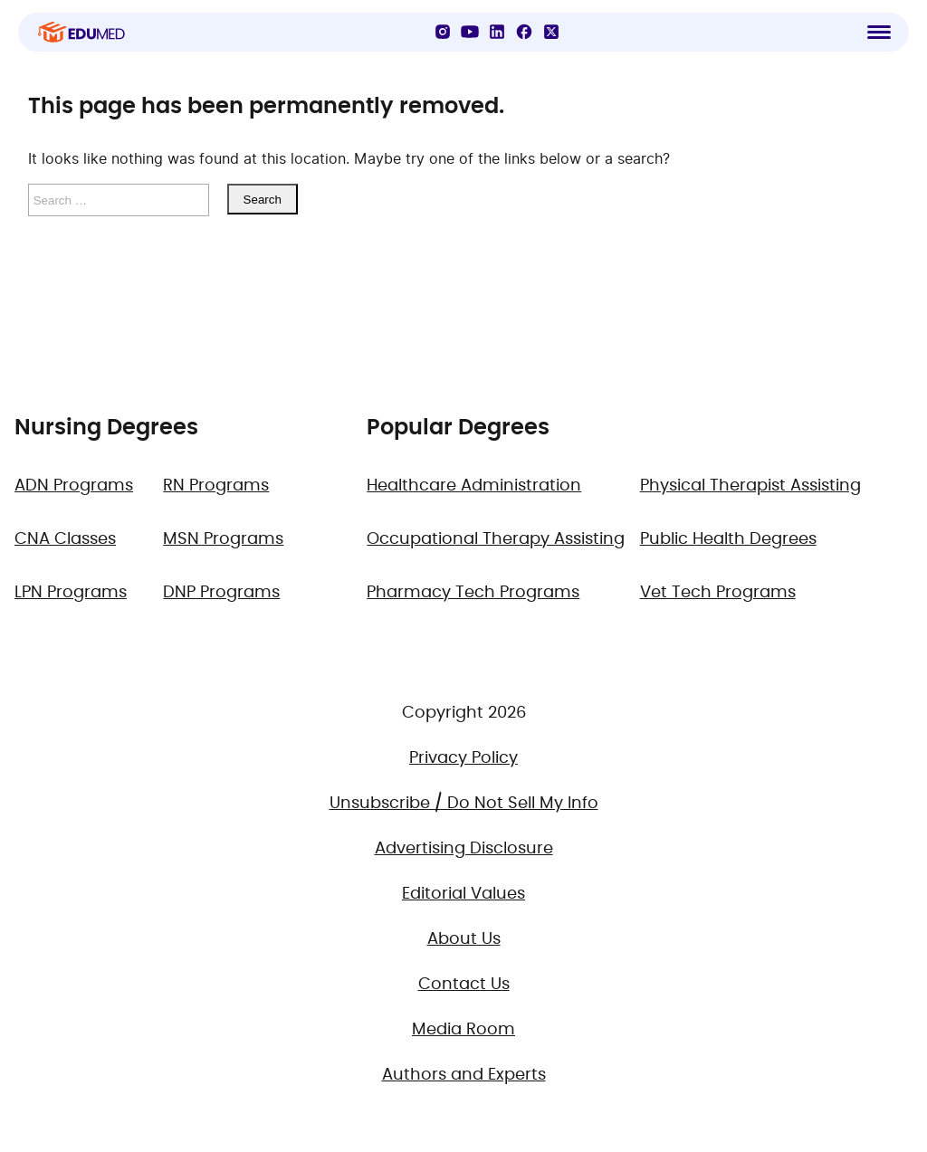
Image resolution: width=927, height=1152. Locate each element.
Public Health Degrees (728, 539)
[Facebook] (524, 32)
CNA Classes (65, 539)
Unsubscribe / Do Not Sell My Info (464, 803)
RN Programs (216, 486)
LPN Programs (70, 593)
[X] (551, 32)
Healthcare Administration (474, 486)
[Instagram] (443, 32)
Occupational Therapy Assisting (496, 539)
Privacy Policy (463, 758)
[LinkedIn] (497, 32)
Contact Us (464, 984)
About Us (464, 939)
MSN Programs (223, 539)
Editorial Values (463, 894)
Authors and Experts (464, 1075)
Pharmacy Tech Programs (473, 593)
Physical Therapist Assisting (750, 486)
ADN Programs (73, 486)
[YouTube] (470, 32)
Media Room (463, 1030)
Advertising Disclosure (464, 849)
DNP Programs (221, 593)
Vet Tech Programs (718, 593)
